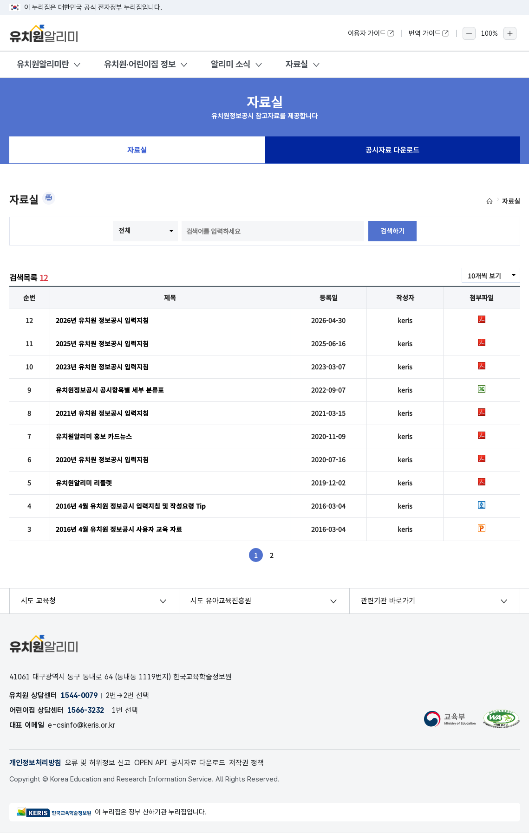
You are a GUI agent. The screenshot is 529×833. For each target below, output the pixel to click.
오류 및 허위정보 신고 (98, 762)
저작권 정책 (248, 762)
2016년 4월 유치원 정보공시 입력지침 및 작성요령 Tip (131, 505)
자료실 (297, 64)
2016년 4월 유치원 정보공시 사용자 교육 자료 (119, 529)
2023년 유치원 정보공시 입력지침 (102, 366)
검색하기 (392, 231)
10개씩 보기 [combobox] (484, 275)
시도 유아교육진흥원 (220, 600)
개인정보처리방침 (35, 762)
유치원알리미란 (43, 64)
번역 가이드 (429, 33)
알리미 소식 (230, 64)
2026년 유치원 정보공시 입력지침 (102, 320)
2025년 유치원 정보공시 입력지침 (102, 343)
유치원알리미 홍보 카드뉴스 (94, 436)
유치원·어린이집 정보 (140, 64)
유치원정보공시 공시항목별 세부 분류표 (110, 389)
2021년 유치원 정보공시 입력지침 (102, 413)
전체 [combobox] (124, 230)
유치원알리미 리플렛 (84, 482)
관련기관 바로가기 (388, 600)
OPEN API (151, 762)
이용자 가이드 (371, 33)
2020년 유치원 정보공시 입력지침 (102, 459)
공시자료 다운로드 (392, 150)
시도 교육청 (38, 600)
